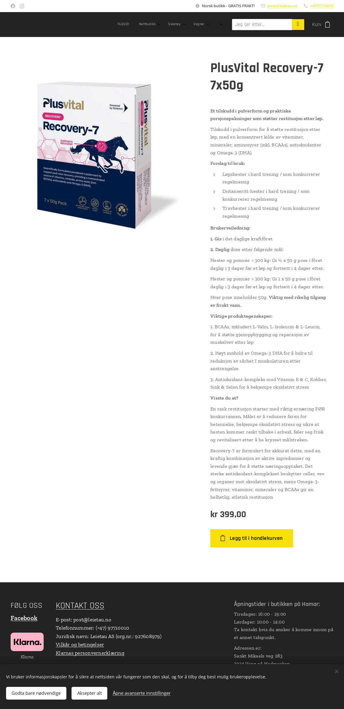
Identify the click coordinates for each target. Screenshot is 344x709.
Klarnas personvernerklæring (90, 653)
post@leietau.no (282, 5)
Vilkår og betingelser (80, 644)
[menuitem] (106, 24)
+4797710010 (321, 5)
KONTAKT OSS (80, 605)
